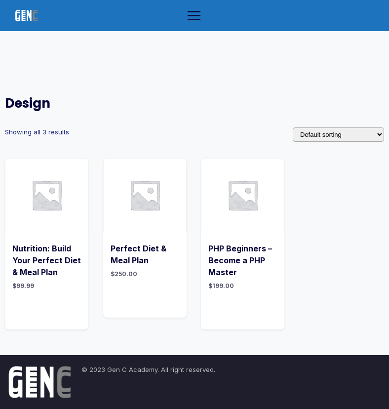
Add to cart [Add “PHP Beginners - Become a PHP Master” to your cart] (243, 310)
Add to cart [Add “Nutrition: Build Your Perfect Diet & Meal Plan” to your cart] (47, 310)
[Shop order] (338, 134)
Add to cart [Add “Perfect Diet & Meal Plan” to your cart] (145, 298)
